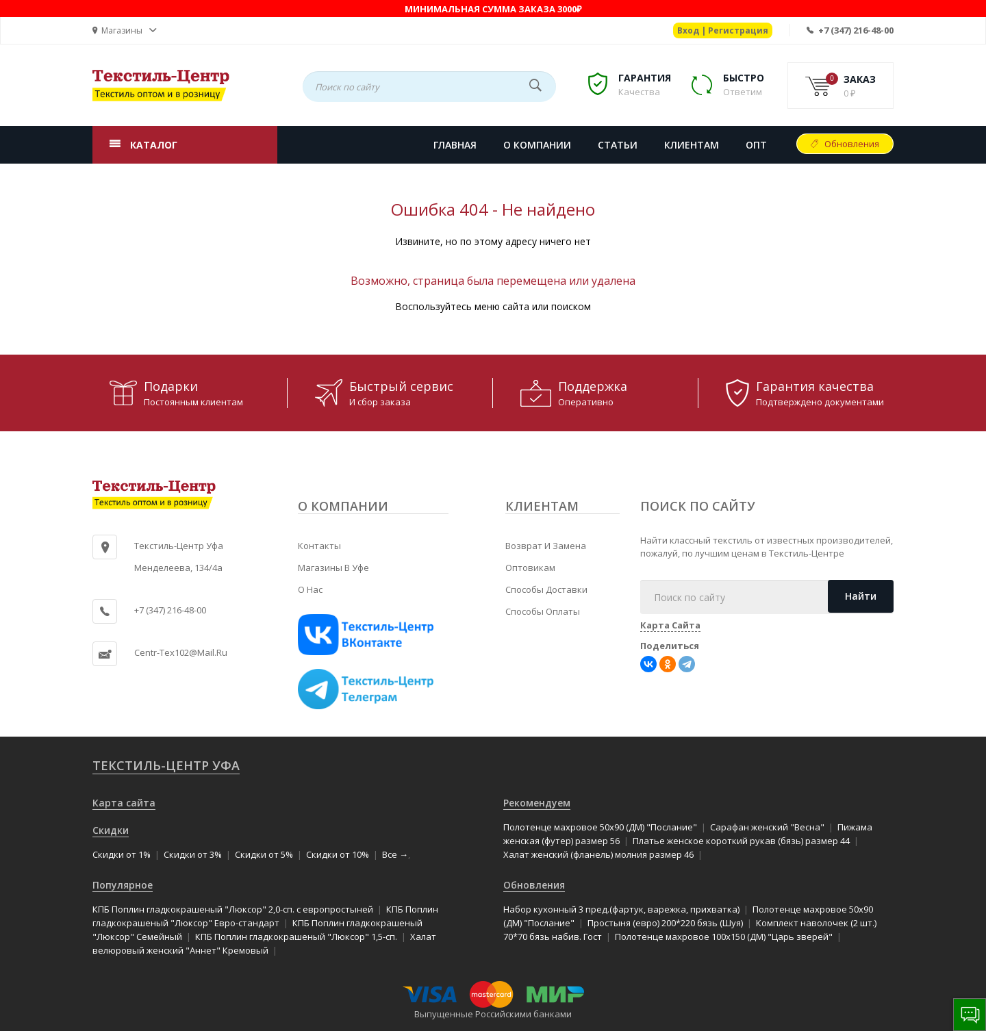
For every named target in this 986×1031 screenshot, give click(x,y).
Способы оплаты (542, 611)
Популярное (122, 884)
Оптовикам (530, 567)
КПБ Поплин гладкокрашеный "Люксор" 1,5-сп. (296, 936)
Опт (756, 144)
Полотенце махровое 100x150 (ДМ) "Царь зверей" (724, 936)
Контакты (319, 545)
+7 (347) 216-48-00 (856, 30)
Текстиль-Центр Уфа (166, 765)
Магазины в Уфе (333, 567)
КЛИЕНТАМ (691, 144)
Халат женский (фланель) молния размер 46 (598, 854)
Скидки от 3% (193, 854)
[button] (124, 30)
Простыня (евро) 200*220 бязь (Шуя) (665, 923)
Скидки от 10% (337, 854)
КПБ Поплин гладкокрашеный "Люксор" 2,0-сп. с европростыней (232, 909)
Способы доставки (546, 589)
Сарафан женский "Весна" (767, 827)
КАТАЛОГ (153, 144)
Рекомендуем (536, 802)
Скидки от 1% (121, 854)
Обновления (851, 144)
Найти (860, 595)
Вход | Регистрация (722, 30)
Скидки (110, 830)
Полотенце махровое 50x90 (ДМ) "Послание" (600, 827)
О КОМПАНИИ (537, 144)
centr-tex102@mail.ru (180, 652)
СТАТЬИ (617, 144)
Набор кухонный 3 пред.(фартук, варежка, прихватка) (621, 909)
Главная (455, 144)
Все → (395, 854)
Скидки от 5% (264, 854)
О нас (310, 589)
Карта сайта (123, 802)
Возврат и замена (545, 545)
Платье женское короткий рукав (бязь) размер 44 (741, 841)
